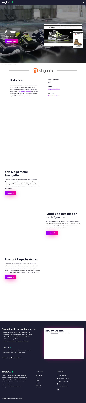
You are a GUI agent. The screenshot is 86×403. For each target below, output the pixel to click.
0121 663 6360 (54, 333)
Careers (38, 383)
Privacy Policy (39, 385)
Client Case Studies (7, 63)
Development (51, 95)
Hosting (58, 95)
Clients (37, 380)
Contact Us (10, 193)
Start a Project (39, 375)
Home (1, 63)
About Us (38, 378)
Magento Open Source (25, 91)
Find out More (11, 41)
